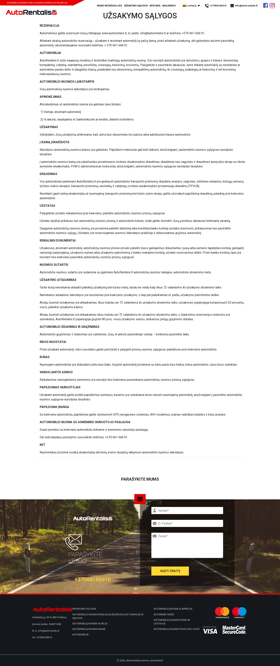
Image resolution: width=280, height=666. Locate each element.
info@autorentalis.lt (246, 5)
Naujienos (169, 5)
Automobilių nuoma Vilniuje (90, 623)
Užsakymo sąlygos (136, 5)
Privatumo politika (84, 608)
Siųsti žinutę (170, 571)
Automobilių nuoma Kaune (88, 629)
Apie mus (154, 5)
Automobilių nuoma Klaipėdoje (173, 608)
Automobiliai (80, 634)
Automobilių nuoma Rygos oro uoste (177, 629)
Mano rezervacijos (109, 5)
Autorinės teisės (164, 614)
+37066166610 (218, 5)
